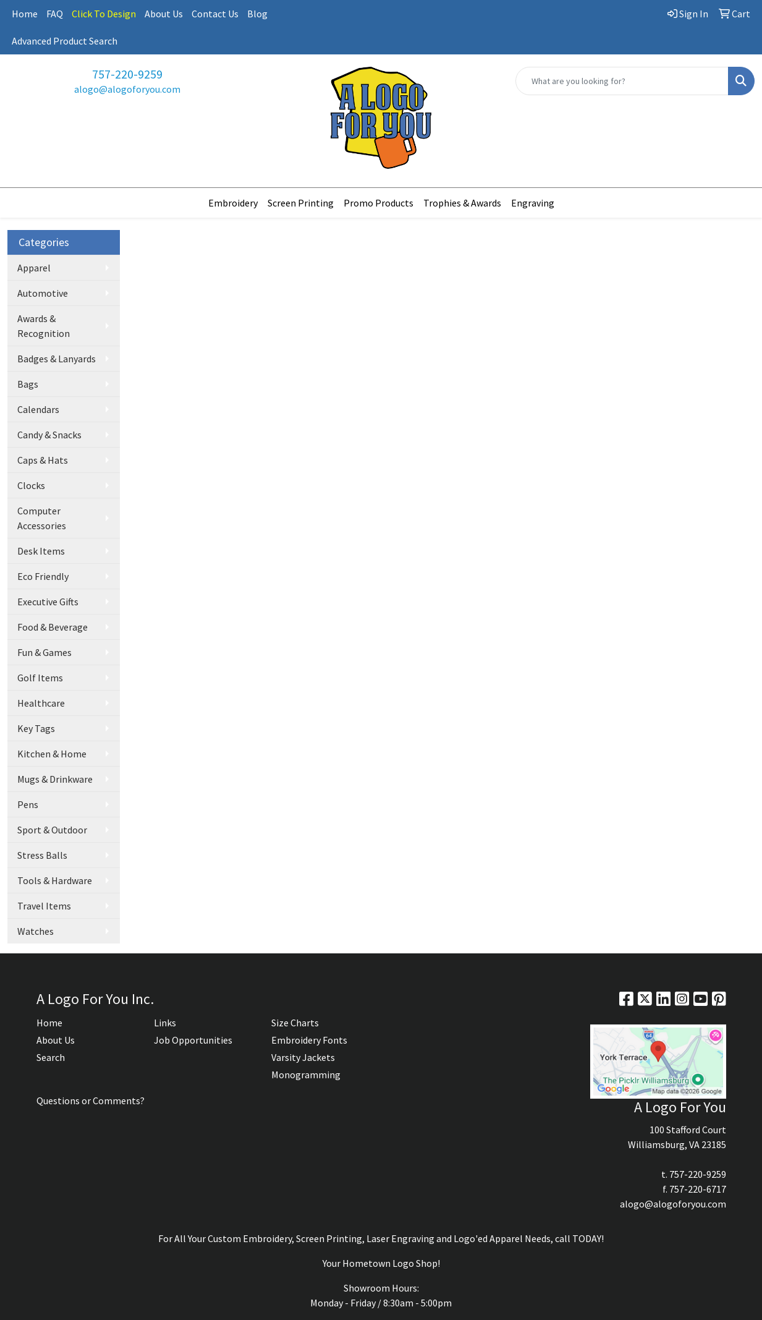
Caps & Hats (42, 460)
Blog (257, 13)
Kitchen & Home (52, 753)
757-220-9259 (127, 74)
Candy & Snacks (49, 434)
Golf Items (40, 677)
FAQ (54, 13)
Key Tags (36, 728)
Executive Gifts (47, 601)
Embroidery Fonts (309, 1040)
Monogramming (306, 1074)
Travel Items (44, 906)
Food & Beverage (52, 627)
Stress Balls (42, 855)
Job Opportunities (193, 1040)
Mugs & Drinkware (55, 779)
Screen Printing (301, 203)
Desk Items (41, 551)
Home (25, 13)
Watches (35, 931)
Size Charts (295, 1022)
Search (50, 1057)
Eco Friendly (43, 576)
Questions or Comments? (90, 1100)
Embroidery (233, 203)
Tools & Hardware (54, 880)
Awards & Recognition (43, 325)
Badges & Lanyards (56, 358)
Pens (27, 804)
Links (165, 1022)
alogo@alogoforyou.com (127, 89)
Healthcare (41, 703)
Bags (27, 384)
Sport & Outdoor (52, 830)
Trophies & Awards (462, 203)
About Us (164, 13)
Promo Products (378, 203)
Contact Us (215, 13)
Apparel (34, 268)
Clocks (31, 485)
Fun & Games (44, 652)
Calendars (38, 409)
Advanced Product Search (64, 41)
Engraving (532, 203)
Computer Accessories (41, 518)
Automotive (42, 293)
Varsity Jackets (303, 1057)
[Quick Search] (622, 81)
